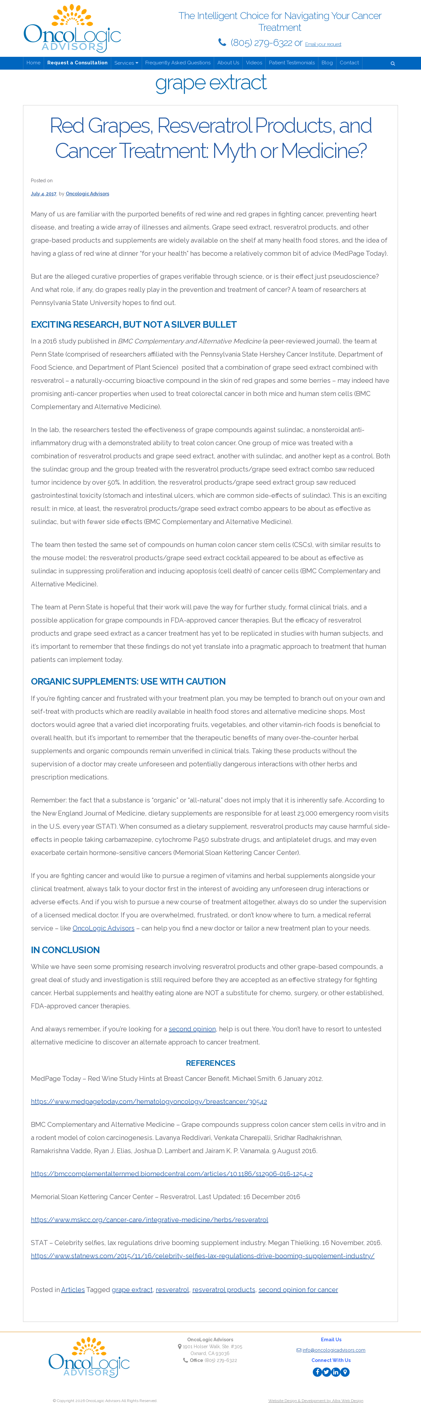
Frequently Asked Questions (177, 63)
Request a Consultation (77, 63)
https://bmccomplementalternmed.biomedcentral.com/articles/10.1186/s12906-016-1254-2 (172, 1174)
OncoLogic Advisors (104, 928)
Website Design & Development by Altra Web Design (315, 1400)
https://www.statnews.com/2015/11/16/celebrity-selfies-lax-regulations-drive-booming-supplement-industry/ (203, 1256)
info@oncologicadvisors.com (331, 1350)
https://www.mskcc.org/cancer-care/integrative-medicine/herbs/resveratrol (149, 1220)
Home (33, 63)
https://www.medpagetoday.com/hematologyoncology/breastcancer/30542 (149, 1102)
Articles (73, 1290)
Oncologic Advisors (87, 193)
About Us (228, 63)
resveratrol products (223, 1290)
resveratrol (172, 1290)
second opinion (192, 1029)
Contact (349, 63)
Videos (254, 63)
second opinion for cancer (298, 1290)
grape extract (132, 1290)
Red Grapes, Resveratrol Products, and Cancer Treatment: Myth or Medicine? (210, 138)
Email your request (323, 44)
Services (124, 63)
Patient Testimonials (292, 63)
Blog (327, 63)
